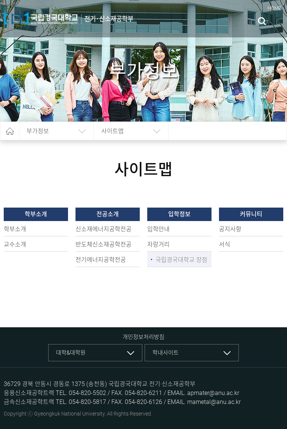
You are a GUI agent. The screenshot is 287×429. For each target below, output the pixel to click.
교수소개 (15, 244)
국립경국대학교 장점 (181, 259)
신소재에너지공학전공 (103, 229)
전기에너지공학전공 (100, 259)
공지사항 (230, 229)
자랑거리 (158, 244)
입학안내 (158, 229)
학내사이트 (165, 352)
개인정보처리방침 (143, 337)
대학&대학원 (71, 352)
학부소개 (15, 229)
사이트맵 (112, 131)
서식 (224, 244)
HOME (274, 8)
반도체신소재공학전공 (103, 244)
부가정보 (38, 131)
